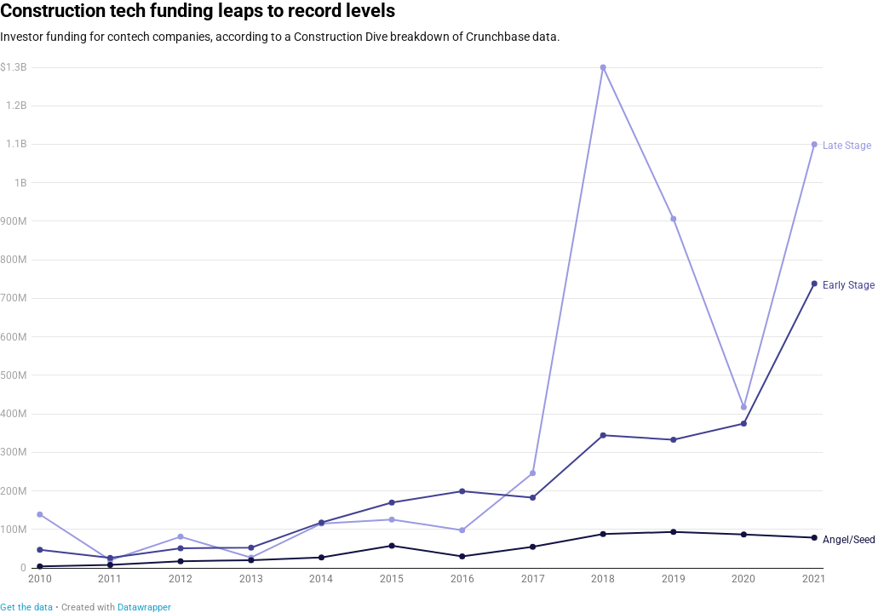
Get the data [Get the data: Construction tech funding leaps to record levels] (26, 607)
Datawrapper (144, 607)
